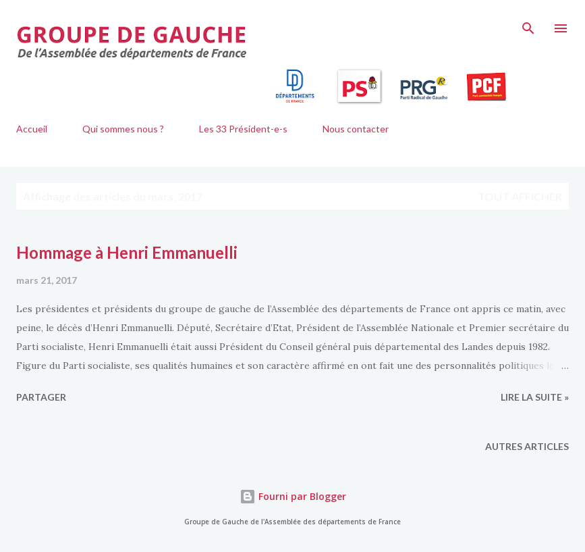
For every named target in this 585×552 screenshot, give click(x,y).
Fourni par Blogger (293, 496)
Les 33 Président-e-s (243, 128)
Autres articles (527, 446)
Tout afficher (520, 196)
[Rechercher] (528, 24)
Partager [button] (41, 397)
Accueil (31, 128)
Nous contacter (356, 128)
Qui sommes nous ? (123, 128)
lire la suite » (535, 397)
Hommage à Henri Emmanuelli (127, 252)
